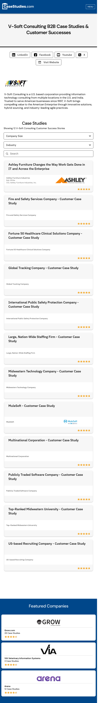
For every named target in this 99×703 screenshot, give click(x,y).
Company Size (48, 136)
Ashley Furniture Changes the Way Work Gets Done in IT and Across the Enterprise (46, 166)
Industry (48, 145)
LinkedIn (20, 55)
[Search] (50, 153)
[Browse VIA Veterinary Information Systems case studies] (48, 655)
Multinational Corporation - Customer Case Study (43, 440)
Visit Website (48, 62)
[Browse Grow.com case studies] (48, 628)
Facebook (42, 55)
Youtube (64, 55)
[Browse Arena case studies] (48, 683)
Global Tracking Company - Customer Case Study (43, 268)
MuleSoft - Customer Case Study (31, 406)
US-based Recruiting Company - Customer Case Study (46, 543)
